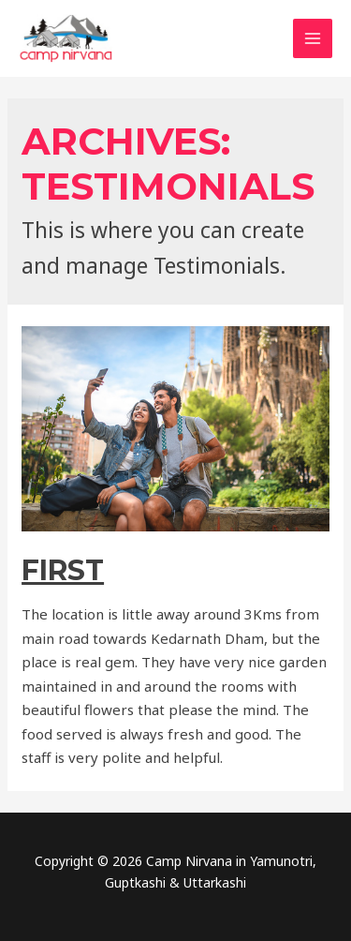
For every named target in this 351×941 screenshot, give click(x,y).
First (63, 570)
